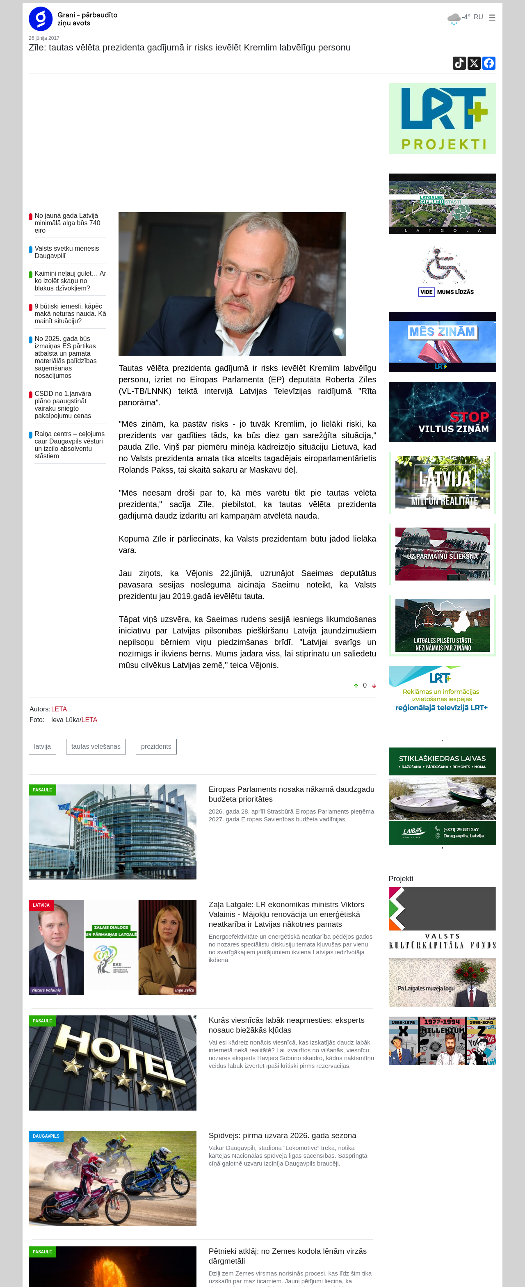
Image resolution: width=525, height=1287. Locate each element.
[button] (490, 17)
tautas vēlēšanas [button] (96, 746)
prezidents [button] (156, 746)
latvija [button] (42, 746)
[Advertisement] (203, 144)
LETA (59, 709)
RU (478, 17)
